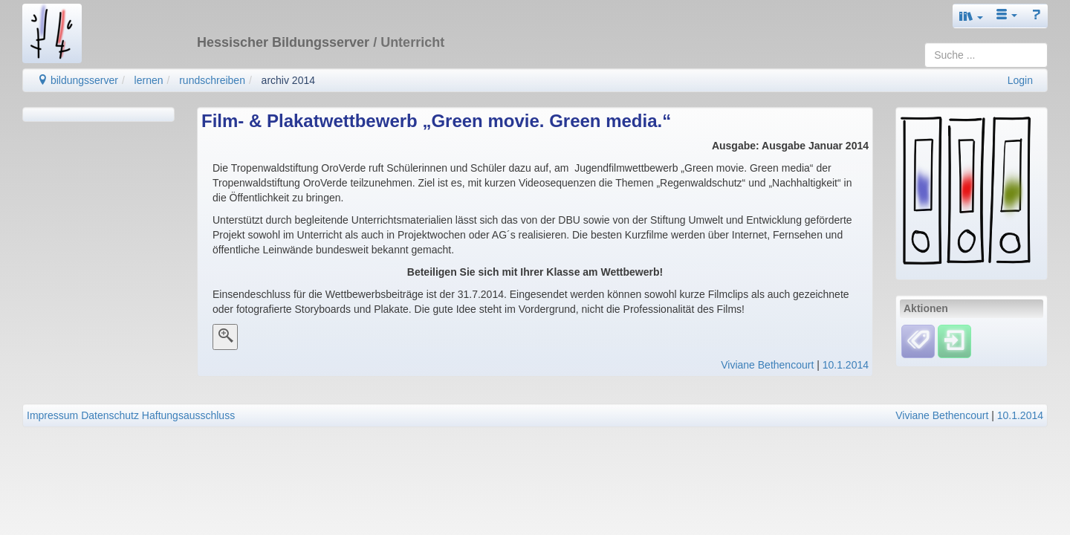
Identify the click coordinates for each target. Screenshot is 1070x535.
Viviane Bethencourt (767, 365)
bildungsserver (77, 80)
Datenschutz (110, 415)
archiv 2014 (288, 80)
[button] (971, 15)
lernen (148, 80)
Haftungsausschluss (188, 415)
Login (1020, 80)
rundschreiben (212, 80)
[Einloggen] (954, 341)
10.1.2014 (846, 365)
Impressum (52, 415)
